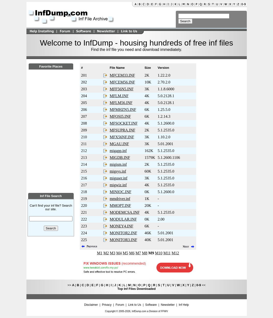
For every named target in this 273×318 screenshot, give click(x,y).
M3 (112, 253)
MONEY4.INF (121, 226)
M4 (119, 253)
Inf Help (184, 304)
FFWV (164, 311)
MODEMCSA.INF (125, 212)
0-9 (198, 285)
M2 (106, 253)
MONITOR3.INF (123, 240)
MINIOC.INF (120, 192)
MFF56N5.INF (121, 89)
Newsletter (168, 304)
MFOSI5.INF (120, 116)
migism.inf (118, 164)
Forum (120, 304)
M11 (167, 253)
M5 (125, 253)
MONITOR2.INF (123, 233)
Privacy (106, 304)
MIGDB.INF (120, 157)
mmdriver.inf (120, 199)
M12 (175, 253)
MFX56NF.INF (122, 137)
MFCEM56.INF (122, 82)
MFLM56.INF (121, 103)
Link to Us (134, 304)
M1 (99, 253)
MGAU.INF (119, 144)
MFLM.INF (119, 96)
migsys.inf (118, 171)
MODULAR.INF (123, 219)
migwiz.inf (118, 185)
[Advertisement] (51, 158)
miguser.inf (118, 178)
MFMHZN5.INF (123, 109)
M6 (131, 253)
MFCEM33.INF (122, 75)
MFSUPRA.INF (122, 130)
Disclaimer (91, 304)
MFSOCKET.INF (124, 123)
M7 (138, 253)
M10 (158, 253)
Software (151, 304)
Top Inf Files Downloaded (136, 289)
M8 (144, 253)
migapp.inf (118, 151)
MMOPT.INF (120, 205)
